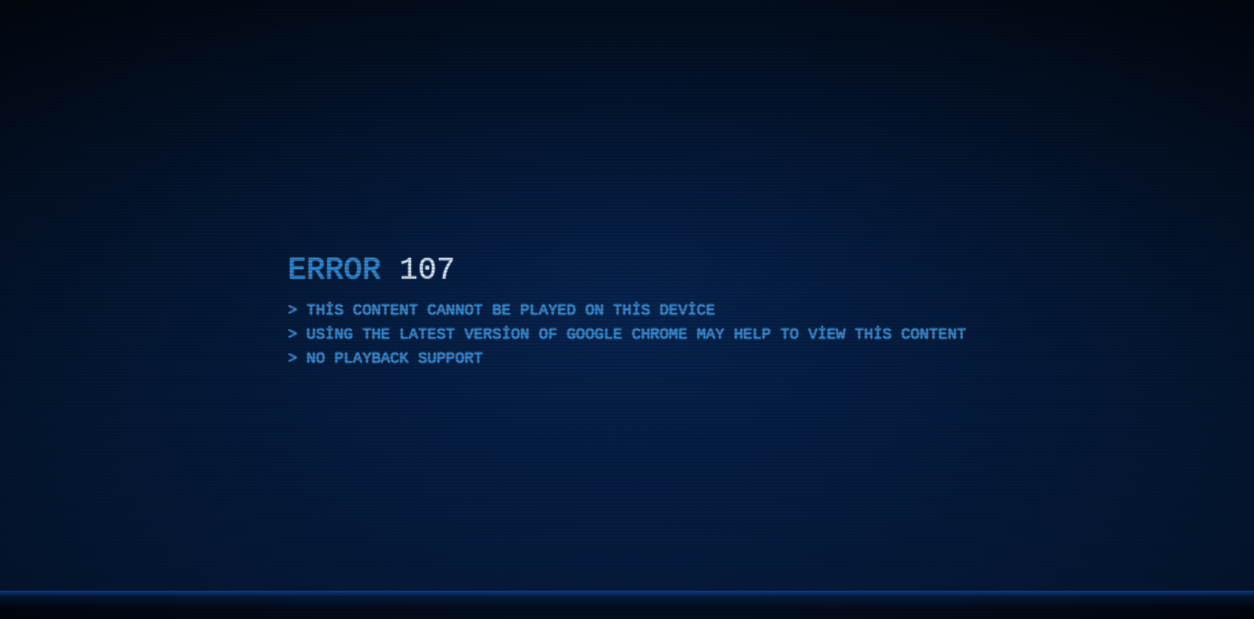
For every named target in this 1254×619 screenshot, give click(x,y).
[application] (627, 309)
